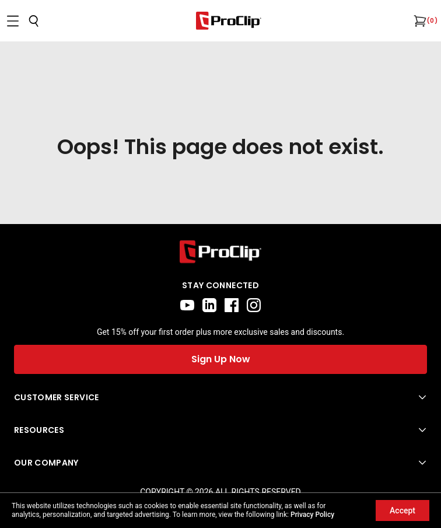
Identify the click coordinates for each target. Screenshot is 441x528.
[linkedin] (209, 305)
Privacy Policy (312, 514)
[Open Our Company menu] (220, 462)
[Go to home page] (220, 251)
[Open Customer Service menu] (220, 397)
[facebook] (232, 305)
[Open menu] (13, 21)
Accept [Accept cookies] (402, 510)
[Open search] (34, 21)
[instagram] (254, 305)
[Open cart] (419, 21)
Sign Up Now (220, 359)
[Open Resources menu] (220, 430)
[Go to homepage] (228, 21)
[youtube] (187, 305)
